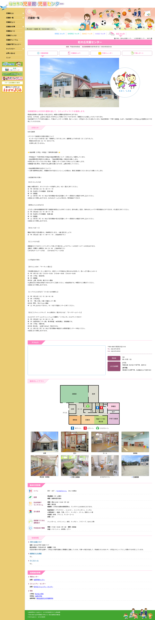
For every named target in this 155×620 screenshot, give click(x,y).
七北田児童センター (143, 38)
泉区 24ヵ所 (120, 34)
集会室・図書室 (44, 466)
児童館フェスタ (11, 35)
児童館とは (10, 13)
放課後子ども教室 (36, 554)
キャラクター (10, 49)
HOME (30, 29)
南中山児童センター (123, 38)
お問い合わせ (10, 53)
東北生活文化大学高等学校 (45, 598)
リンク (8, 57)
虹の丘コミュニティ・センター (43, 587)
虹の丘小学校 (39, 594)
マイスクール (34, 561)
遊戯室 (135, 443)
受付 (74, 443)
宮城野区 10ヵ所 (73, 34)
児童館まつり (10, 31)
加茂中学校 (38, 596)
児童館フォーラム (12, 40)
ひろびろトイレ (105, 466)
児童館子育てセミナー (13, 44)
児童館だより (10, 22)
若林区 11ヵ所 (87, 34)
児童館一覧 (10, 18)
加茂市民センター (39, 580)
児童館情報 (44, 53)
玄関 (44, 443)
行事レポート (139, 53)
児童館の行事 (10, 26)
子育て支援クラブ (36, 542)
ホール (105, 443)
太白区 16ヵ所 (100, 34)
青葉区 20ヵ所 (60, 34)
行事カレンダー (107, 53)
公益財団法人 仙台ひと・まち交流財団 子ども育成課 (44, 612)
